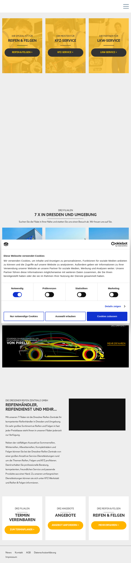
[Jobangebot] (65, 105)
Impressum (11, 557)
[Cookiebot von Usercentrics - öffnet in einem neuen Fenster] (113, 244)
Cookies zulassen (107, 316)
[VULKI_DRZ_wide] (65, 167)
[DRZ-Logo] (9, 6)
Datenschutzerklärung (45, 552)
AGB (28, 552)
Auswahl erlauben (65, 316)
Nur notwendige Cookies (24, 316)
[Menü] (126, 6)
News (9, 552)
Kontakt (19, 552)
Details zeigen (113, 306)
